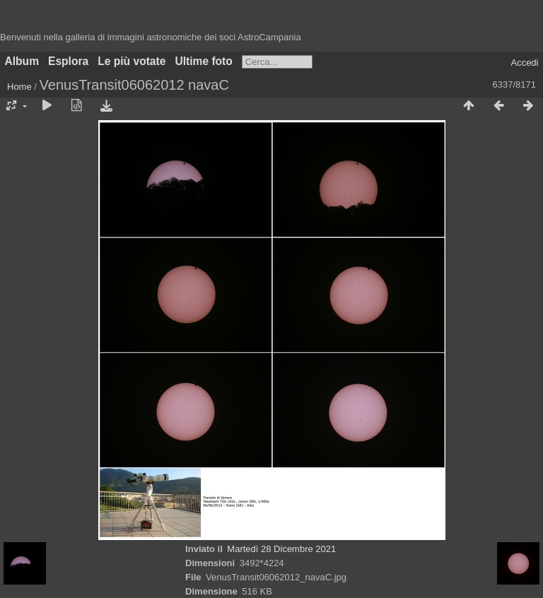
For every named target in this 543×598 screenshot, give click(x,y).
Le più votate (131, 61)
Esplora (68, 61)
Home (19, 86)
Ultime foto (203, 61)
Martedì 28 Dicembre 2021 (281, 549)
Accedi (524, 62)
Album (22, 61)
